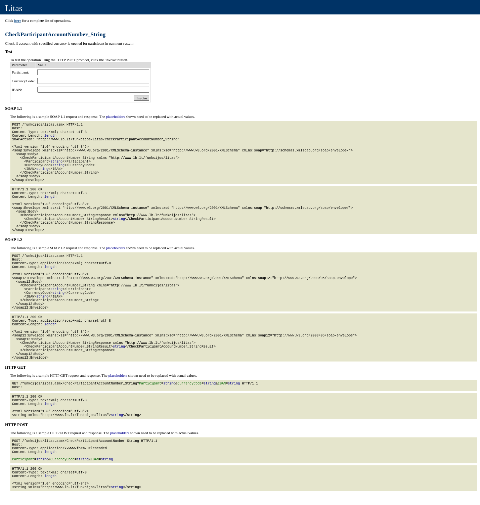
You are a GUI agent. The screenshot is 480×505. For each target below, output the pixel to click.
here (17, 20)
